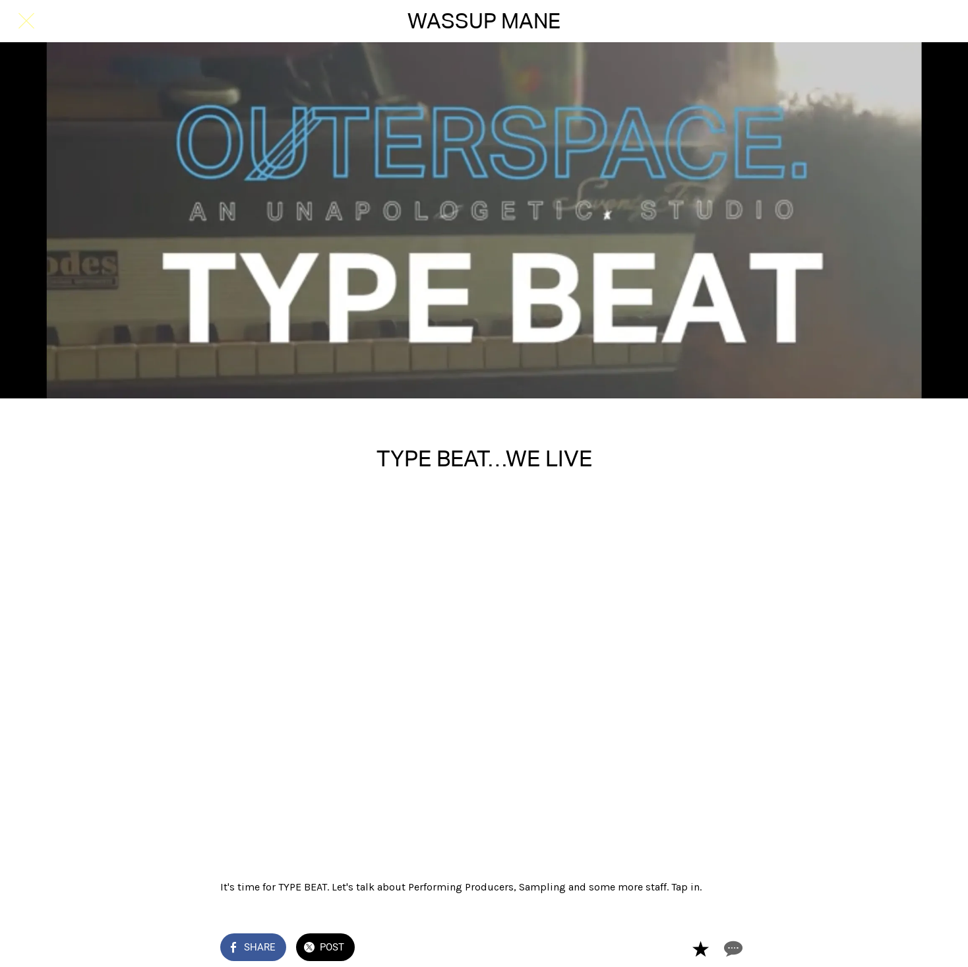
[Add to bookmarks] (700, 948)
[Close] (26, 21)
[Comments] (732, 948)
